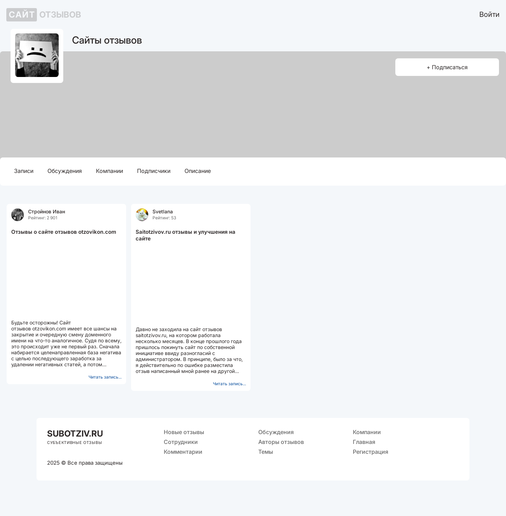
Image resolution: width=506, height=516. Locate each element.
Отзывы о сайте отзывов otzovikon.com (63, 231)
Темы (265, 451)
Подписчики (153, 170)
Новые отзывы (184, 432)
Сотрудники (181, 441)
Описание (197, 170)
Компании (109, 170)
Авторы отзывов (281, 441)
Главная (364, 441)
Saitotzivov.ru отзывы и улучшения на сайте (185, 235)
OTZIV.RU (75, 433)
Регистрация (370, 451)
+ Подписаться (447, 67)
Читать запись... (105, 377)
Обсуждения (64, 170)
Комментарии (183, 451)
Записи (23, 170)
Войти (489, 14)
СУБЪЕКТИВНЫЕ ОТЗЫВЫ (74, 442)
